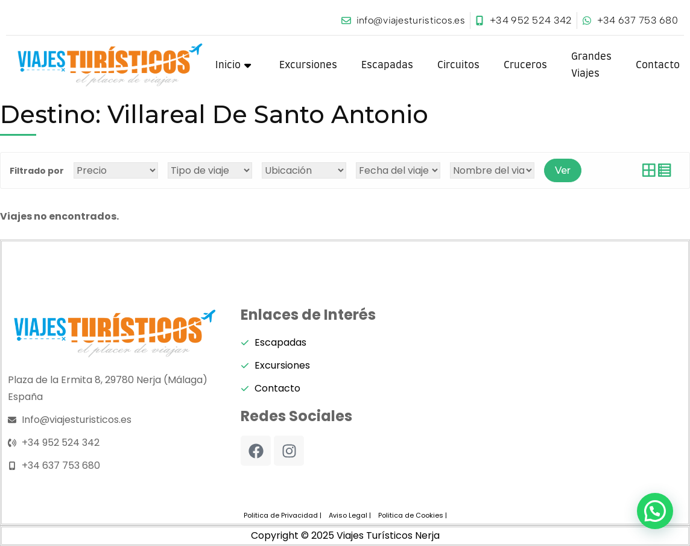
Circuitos (458, 65)
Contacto (658, 65)
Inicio (233, 65)
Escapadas (387, 65)
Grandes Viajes (591, 65)
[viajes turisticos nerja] (577, 398)
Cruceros (525, 65)
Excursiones (308, 65)
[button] (655, 511)
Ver (563, 170)
